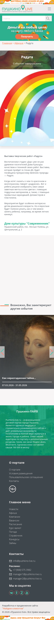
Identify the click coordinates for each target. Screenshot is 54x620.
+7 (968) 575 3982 (22, 569)
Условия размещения (20, 473)
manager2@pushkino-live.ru (27, 578)
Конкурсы (14, 539)
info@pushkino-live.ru (24, 560)
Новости (13, 509)
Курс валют (15, 528)
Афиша (13, 513)
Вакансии (14, 520)
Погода (13, 531)
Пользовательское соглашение (26, 477)
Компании (14, 516)
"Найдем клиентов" (13, 608)
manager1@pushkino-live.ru (27, 574)
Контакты (14, 481)
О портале (14, 469)
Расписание (15, 524)
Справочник (15, 535)
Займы (12, 543)
